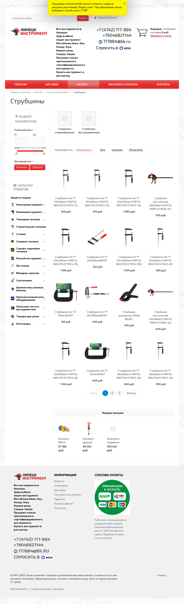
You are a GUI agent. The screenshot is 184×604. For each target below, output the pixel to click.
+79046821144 (117, 35)
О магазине (61, 485)
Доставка (60, 490)
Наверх (162, 575)
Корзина (156, 28)
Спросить (106, 47)
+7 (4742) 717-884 (114, 29)
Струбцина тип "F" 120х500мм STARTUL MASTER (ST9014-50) (65, 374)
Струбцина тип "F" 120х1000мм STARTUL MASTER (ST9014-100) (129, 260)
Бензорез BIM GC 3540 (63, 442)
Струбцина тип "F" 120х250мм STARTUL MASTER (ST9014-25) (129, 202)
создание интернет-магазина (47, 588)
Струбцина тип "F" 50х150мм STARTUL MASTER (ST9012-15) (66, 202)
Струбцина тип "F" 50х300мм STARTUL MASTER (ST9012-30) (160, 374)
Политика (60, 508)
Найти (83, 18)
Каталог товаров (23, 187)
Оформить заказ (161, 35)
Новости (59, 481)
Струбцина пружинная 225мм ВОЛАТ (129, 315)
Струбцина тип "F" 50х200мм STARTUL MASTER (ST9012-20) (160, 260)
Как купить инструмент (68, 494)
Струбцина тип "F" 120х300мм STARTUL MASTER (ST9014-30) (65, 260)
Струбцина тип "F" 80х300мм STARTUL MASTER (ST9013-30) (129, 374)
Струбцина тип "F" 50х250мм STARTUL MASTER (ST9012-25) (97, 202)
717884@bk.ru (117, 41)
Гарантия (59, 499)
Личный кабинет (63, 503)
